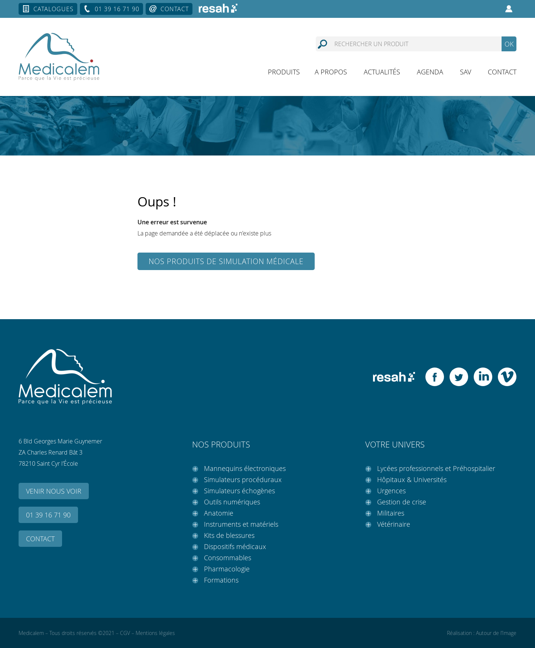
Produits (284, 71)
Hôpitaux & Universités (412, 479)
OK (509, 43)
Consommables (227, 557)
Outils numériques (232, 501)
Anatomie (218, 513)
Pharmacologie (227, 568)
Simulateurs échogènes (239, 490)
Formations (221, 579)
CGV (125, 632)
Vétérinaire (393, 524)
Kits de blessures (229, 535)
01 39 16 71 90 (117, 9)
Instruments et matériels (241, 524)
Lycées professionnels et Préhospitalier (436, 468)
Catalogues (53, 9)
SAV (465, 71)
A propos (331, 71)
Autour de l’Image (496, 632)
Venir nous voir (53, 491)
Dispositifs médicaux (235, 546)
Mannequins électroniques (245, 468)
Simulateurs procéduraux (243, 479)
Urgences (391, 490)
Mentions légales (155, 632)
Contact (174, 9)
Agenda (430, 71)
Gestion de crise (401, 501)
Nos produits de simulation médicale (226, 261)
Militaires (390, 513)
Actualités (382, 71)
